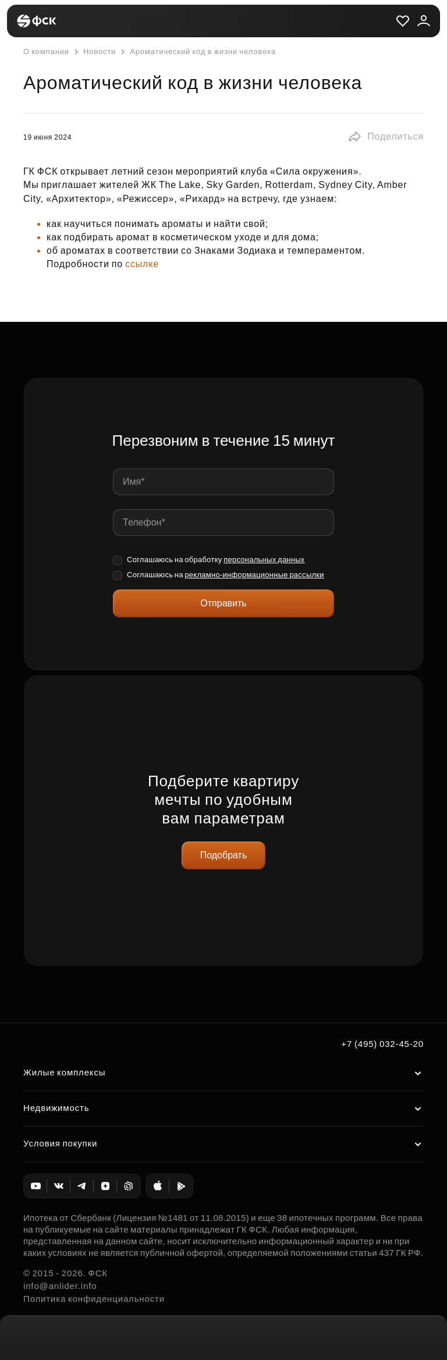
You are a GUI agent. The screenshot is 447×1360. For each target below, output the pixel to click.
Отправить (223, 603)
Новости (94, 51)
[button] (385, 137)
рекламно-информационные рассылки (254, 574)
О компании (46, 51)
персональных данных (264, 559)
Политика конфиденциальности (94, 1299)
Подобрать (223, 855)
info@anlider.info (60, 1286)
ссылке (143, 264)
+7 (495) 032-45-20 (382, 1044)
